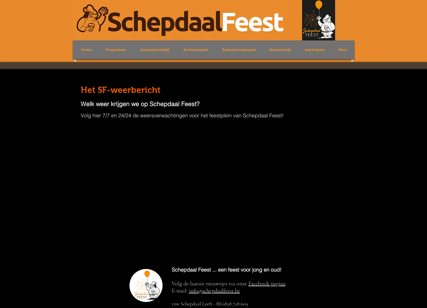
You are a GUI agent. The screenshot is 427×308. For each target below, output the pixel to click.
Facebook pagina (266, 283)
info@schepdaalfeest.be (214, 290)
